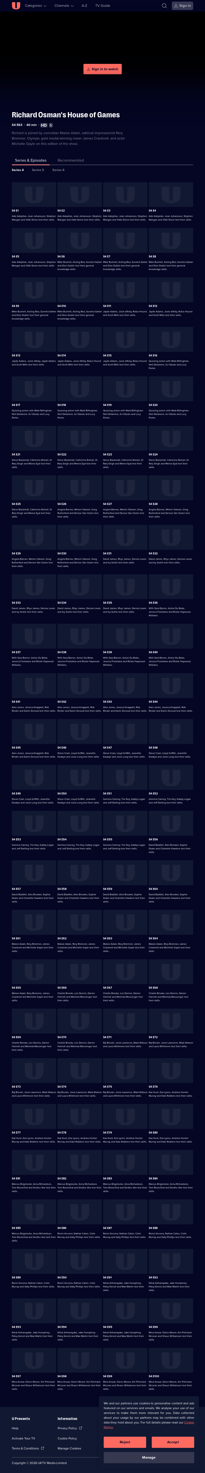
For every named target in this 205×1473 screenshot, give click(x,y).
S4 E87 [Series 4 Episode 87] (107, 1227)
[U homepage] (16, 6)
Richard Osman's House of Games (66, 113)
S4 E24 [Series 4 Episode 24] (153, 453)
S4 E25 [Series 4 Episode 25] (16, 503)
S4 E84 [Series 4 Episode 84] (153, 1177)
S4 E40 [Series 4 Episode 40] (153, 651)
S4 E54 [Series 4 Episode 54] (61, 838)
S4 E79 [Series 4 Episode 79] (107, 1131)
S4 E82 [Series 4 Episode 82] (61, 1177)
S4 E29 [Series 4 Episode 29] (16, 552)
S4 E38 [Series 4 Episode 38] (61, 651)
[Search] (164, 6)
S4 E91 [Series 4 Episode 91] (107, 1276)
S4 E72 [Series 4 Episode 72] (153, 1036)
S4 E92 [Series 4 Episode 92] (153, 1276)
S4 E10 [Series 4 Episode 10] (61, 305)
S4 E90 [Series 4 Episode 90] (62, 1276)
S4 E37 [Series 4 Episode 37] (16, 651)
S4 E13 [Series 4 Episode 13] (16, 354)
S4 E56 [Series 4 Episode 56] (153, 838)
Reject (125, 1442)
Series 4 (18, 168)
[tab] (70, 159)
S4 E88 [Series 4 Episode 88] (153, 1227)
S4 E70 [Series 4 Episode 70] (61, 1036)
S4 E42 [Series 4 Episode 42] (61, 700)
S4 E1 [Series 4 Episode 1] (15, 209)
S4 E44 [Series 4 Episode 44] (153, 700)
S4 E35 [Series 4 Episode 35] (107, 601)
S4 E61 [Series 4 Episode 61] (16, 937)
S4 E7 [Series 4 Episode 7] (106, 255)
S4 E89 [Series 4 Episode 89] (16, 1276)
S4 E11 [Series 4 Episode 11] (107, 305)
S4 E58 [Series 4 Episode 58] (61, 888)
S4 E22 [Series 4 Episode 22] (61, 453)
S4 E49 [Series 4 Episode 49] (16, 792)
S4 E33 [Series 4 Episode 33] (16, 601)
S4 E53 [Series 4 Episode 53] (16, 838)
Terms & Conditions (25, 1447)
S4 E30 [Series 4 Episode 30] (61, 552)
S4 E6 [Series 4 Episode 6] (61, 255)
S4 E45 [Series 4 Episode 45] (16, 746)
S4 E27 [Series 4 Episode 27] (107, 503)
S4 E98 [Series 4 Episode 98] (61, 1375)
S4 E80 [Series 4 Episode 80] (153, 1131)
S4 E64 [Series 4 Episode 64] (153, 937)
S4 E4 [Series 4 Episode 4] (152, 209)
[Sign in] (182, 6)
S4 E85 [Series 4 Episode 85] (16, 1227)
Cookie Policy (67, 1437)
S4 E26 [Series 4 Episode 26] (61, 503)
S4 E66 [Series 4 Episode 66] (62, 986)
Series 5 (38, 168)
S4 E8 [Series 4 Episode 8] (152, 255)
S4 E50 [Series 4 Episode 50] (62, 792)
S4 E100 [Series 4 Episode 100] (154, 1375)
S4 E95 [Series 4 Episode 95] (107, 1326)
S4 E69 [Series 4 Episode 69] (16, 1036)
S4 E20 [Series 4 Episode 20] (153, 404)
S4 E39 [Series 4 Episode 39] (107, 651)
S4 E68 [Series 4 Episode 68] (153, 986)
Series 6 (58, 168)
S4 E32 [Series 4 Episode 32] (153, 552)
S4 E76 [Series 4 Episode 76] (153, 1085)
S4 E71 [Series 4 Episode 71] (107, 1036)
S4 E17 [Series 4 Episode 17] (16, 404)
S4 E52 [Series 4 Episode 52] (153, 792)
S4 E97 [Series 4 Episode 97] (16, 1375)
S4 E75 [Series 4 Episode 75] (107, 1085)
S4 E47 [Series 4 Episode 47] (107, 746)
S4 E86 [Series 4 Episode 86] (61, 1227)
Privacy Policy (67, 1427)
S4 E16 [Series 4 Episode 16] (153, 354)
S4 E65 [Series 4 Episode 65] (16, 986)
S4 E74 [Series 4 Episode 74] (61, 1085)
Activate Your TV (23, 1437)
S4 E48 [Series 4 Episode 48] (153, 746)
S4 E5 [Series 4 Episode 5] (15, 255)
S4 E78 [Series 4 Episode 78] (61, 1131)
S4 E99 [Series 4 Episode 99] (107, 1375)
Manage (149, 1457)
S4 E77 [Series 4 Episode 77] (16, 1131)
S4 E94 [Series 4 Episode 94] (61, 1326)
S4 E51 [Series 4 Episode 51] (107, 792)
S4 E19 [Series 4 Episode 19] (107, 404)
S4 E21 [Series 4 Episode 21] (16, 453)
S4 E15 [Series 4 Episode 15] (107, 354)
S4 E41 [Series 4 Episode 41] (16, 700)
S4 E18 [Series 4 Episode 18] (61, 404)
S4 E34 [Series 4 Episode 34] (61, 601)
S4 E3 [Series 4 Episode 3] (106, 209)
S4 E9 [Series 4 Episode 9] (15, 305)
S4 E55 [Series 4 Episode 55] (107, 838)
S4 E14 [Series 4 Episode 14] (61, 354)
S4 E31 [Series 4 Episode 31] (107, 552)
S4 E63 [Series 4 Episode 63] (107, 937)
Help (15, 1427)
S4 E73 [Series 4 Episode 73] (16, 1085)
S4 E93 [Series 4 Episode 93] (16, 1326)
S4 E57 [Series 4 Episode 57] (16, 888)
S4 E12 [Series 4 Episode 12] (153, 305)
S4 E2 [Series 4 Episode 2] (61, 209)
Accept (173, 1442)
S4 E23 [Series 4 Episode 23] (107, 453)
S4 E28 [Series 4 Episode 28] (153, 503)
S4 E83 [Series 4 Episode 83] (107, 1177)
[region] (149, 1432)
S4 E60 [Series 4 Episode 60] (153, 888)
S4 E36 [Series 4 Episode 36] (153, 601)
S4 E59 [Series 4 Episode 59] (107, 888)
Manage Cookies (69, 1447)
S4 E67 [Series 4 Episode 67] (107, 986)
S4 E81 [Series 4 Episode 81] (16, 1177)
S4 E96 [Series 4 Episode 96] (153, 1326)
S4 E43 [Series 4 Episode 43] (107, 700)
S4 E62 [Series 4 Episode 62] (61, 937)
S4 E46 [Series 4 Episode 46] (61, 746)
